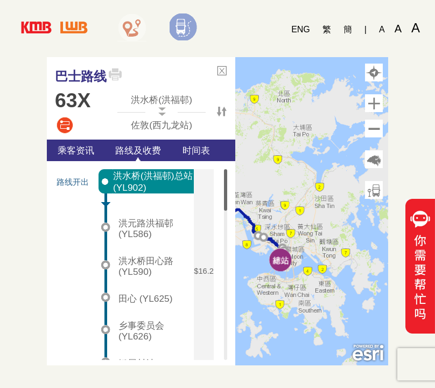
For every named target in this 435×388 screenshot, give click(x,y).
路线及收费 (138, 150)
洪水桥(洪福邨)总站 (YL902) (153, 181)
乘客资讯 (76, 150)
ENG (300, 29)
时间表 (196, 150)
